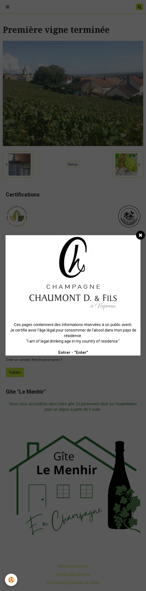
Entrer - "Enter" (73, 352)
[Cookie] (11, 580)
